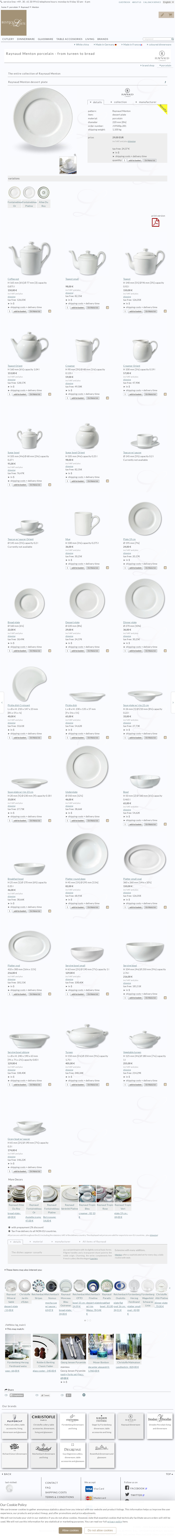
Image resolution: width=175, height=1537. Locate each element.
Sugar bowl (30, 430)
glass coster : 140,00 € (44, 1370)
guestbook (124, 2)
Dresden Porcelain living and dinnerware (159, 1422)
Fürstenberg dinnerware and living (72, 1422)
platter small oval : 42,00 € (134, 1310)
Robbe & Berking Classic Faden (45, 1351)
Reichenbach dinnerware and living (43, 1451)
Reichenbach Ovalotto (120, 1289)
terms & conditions (59, 1497)
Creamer (87, 343)
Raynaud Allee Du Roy (16, 1197)
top (168, 1474)
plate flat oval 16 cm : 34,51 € (120, 1306)
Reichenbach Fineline (93, 1289)
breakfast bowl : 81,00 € (106, 1306)
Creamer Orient (145, 343)
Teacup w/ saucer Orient (30, 516)
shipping (132, 141)
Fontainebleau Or (14, 197)
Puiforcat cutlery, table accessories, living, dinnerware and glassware (14, 1424)
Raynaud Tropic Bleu (87, 1197)
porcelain (13, 7)
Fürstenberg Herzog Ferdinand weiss (18, 1351)
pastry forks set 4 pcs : (73, 1376)
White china (82, 44)
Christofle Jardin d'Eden (25, 1291)
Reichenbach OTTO (79, 1289)
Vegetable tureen (145, 1029)
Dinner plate (145, 599)
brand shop (148, 65)
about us (136, 2)
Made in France (131, 44)
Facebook (137, 1488)
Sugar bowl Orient (87, 430)
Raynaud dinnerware (130, 1420)
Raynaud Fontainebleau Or (34, 1199)
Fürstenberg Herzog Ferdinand (134, 1291)
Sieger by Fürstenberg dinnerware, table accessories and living (101, 1424)
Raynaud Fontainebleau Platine (51, 1199)
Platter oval (30, 943)
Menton (35, 7)
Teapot (145, 256)
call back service (152, 2)
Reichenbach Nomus (52, 1289)
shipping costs (56, 1492)
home (3, 7)
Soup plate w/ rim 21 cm (145, 682)
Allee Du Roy (43, 197)
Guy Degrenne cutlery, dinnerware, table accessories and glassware (72, 1453)
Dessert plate (87, 599)
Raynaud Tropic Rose (105, 1197)
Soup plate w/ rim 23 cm (30, 769)
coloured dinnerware (160, 44)
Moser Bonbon (101, 1349)
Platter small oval (145, 856)
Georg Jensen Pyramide (73, 1349)
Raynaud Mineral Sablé (11, 1291)
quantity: (117, 160)
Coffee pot (30, 256)
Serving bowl (145, 943)
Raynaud (25, 7)
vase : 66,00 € (12, 1370)
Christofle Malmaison (129, 1349)
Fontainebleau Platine (29, 197)
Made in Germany (105, 44)
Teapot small (87, 256)
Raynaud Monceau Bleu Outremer (66, 1293)
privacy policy (114, 1521)
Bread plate (30, 599)
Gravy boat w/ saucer (30, 1116)
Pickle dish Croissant (30, 682)
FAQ (48, 1487)
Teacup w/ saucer (145, 430)
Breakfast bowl (30, 856)
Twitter (136, 1495)
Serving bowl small (87, 943)
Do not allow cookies (100, 1530)
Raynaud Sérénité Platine (69, 1197)
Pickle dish (87, 682)
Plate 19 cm (145, 516)
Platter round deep (87, 856)
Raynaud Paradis (107, 1289)
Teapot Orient (30, 343)
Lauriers (94, 1258)
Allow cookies (70, 1530)
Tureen (87, 1029)
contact (51, 1482)
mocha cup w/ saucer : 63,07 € (51, 1306)
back (7, 1474)
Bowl (145, 769)
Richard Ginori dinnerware (15, 1449)
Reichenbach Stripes (38, 1289)
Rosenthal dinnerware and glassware (101, 1451)
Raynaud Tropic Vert (122, 1197)
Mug (87, 516)
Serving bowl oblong (30, 1029)
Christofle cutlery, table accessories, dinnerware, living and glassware (43, 1424)
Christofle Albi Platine (161, 1289)
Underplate (87, 769)
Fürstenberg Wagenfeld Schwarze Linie (148, 1293)
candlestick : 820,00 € (127, 1367)
